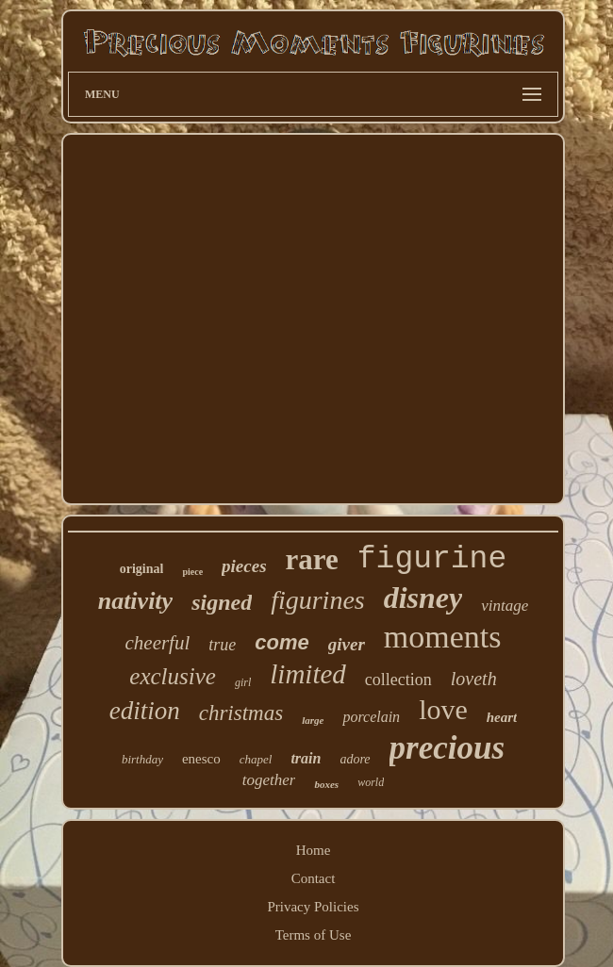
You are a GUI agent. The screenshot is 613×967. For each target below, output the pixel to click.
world (370, 782)
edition (144, 711)
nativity (135, 601)
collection (398, 679)
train (305, 758)
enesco (201, 758)
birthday (142, 759)
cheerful (157, 642)
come (281, 642)
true (222, 644)
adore (355, 759)
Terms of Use (313, 934)
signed (221, 602)
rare (312, 559)
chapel (256, 759)
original (142, 569)
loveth (474, 678)
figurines (318, 600)
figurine (431, 559)
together (269, 780)
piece (192, 571)
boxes (326, 784)
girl (243, 682)
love (443, 709)
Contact (313, 878)
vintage (504, 606)
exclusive (172, 676)
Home (313, 850)
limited (308, 674)
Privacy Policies (312, 906)
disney (423, 598)
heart (502, 717)
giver (346, 644)
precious (447, 747)
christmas (241, 713)
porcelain (371, 717)
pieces (244, 566)
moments (443, 636)
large (312, 720)
